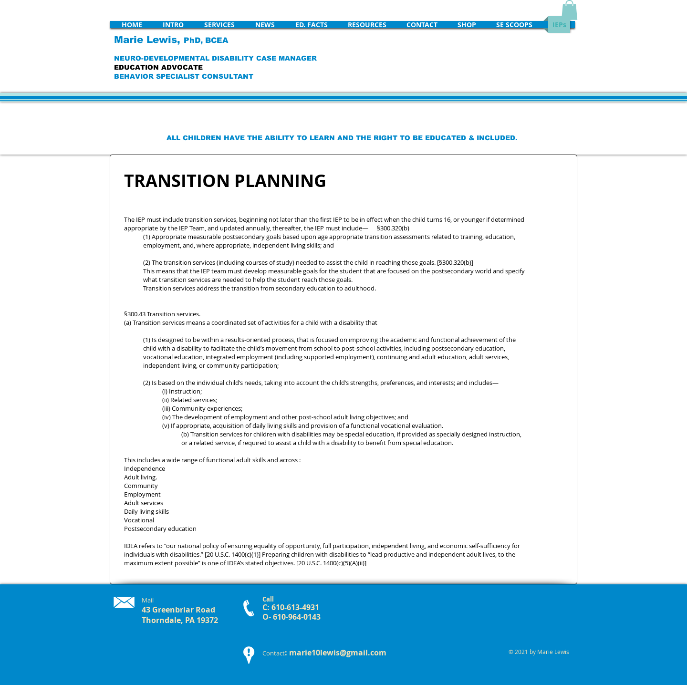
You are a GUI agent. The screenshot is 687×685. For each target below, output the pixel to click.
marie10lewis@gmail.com (337, 652)
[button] (569, 10)
